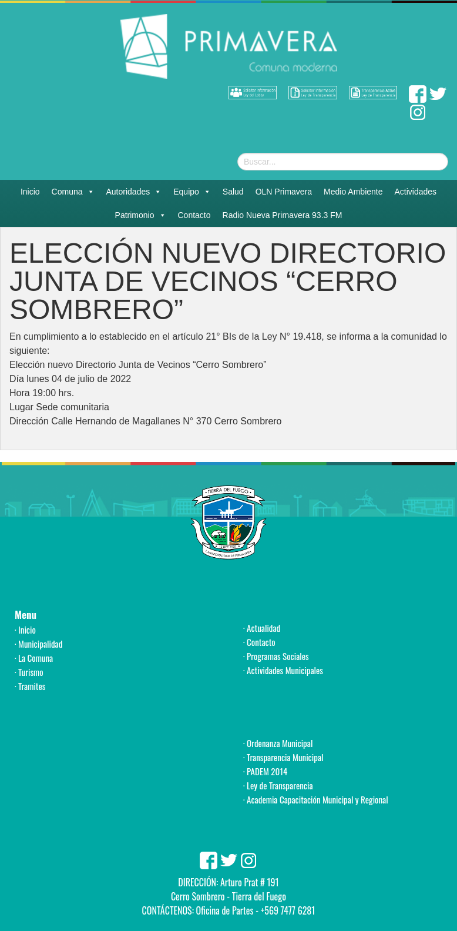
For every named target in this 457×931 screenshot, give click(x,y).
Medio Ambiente (353, 191)
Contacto (194, 215)
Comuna (73, 191)
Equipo (192, 191)
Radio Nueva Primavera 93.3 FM (282, 215)
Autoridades (134, 191)
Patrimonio (140, 215)
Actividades (416, 191)
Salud (233, 191)
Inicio (30, 191)
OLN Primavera (284, 191)
